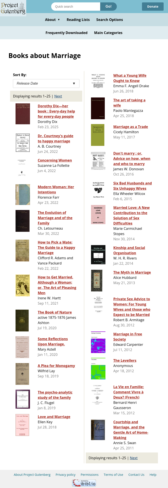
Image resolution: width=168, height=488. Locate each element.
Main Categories (108, 32)
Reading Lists (78, 19)
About (52, 19)
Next (58, 96)
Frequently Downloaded (67, 32)
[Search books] (75, 6)
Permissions (90, 475)
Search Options (109, 19)
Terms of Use (113, 475)
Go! (108, 6)
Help (153, 475)
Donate (152, 6)
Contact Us (136, 475)
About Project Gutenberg (32, 475)
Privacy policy (65, 475)
